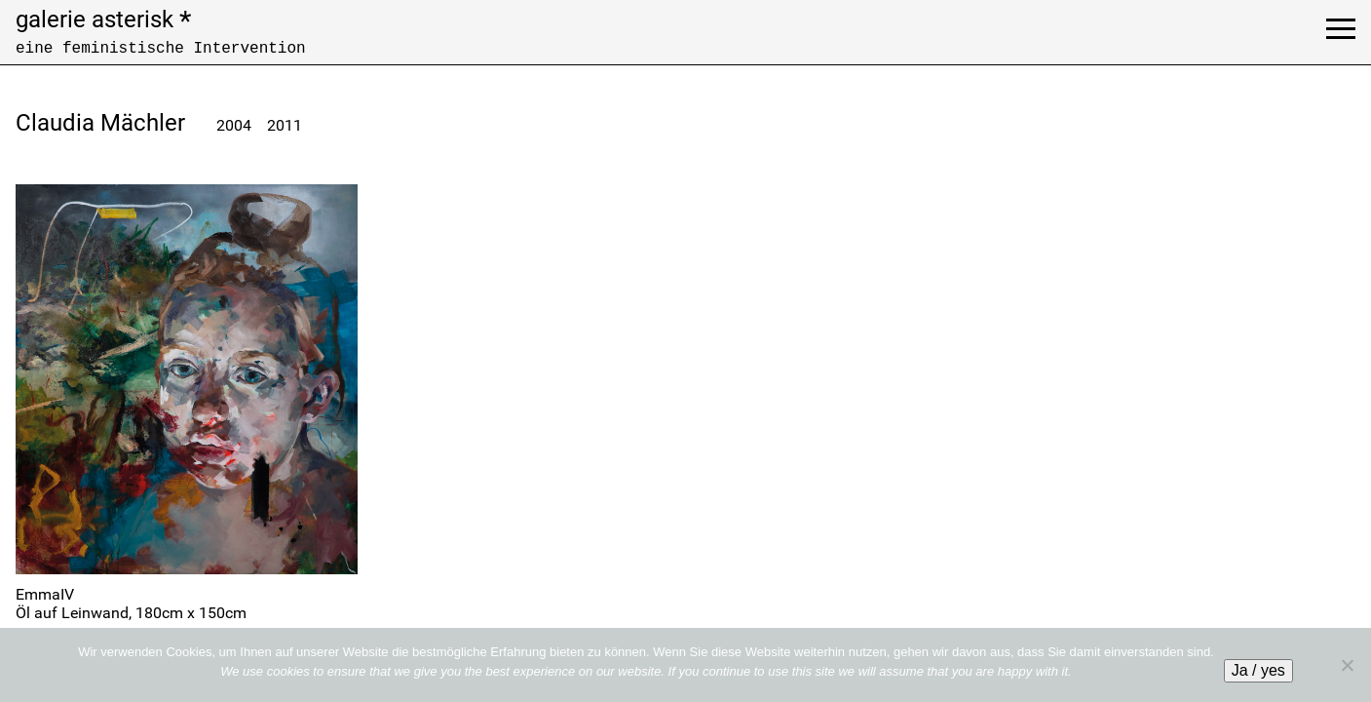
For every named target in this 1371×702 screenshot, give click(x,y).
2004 (233, 125)
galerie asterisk (103, 19)
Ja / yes (1258, 670)
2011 (284, 125)
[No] (1346, 665)
